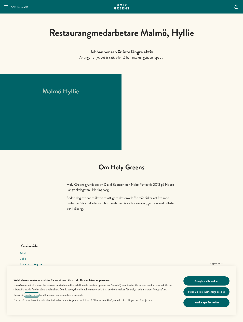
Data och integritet (31, 264)
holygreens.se (216, 263)
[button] (236, 6)
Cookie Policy (31, 295)
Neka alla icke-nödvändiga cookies (206, 292)
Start (23, 253)
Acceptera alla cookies (206, 281)
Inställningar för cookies (206, 302)
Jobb (23, 258)
